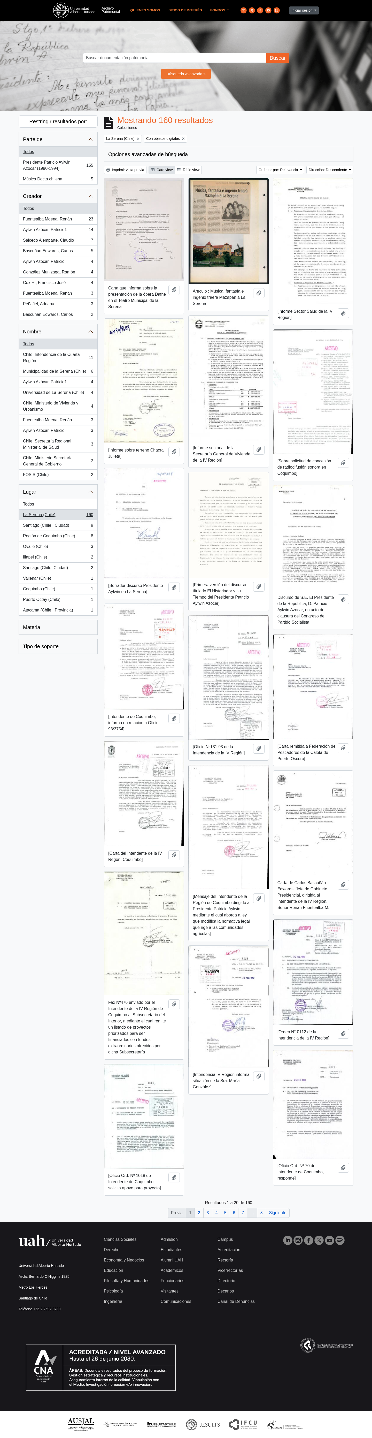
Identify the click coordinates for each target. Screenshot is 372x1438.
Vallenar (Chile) (58, 579)
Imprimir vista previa (125, 170)
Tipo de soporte (41, 646)
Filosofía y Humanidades (126, 1281)
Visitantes (170, 1291)
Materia (31, 627)
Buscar (278, 58)
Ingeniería (113, 1301)
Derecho (111, 1250)
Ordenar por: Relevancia (279, 170)
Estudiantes (171, 1250)
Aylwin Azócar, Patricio (58, 431)
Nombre (32, 331)
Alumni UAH (172, 1260)
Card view (162, 170)
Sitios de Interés (185, 10)
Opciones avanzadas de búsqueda (148, 154)
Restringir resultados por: (58, 121)
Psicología (113, 1291)
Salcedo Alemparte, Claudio (58, 241)
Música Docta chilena (58, 180)
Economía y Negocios (124, 1260)
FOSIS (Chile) (58, 476)
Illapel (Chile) (58, 558)
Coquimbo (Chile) (58, 590)
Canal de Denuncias (236, 1301)
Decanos (226, 1291)
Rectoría (225, 1260)
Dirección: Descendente (328, 170)
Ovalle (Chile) (58, 548)
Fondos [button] (218, 10)
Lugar (29, 492)
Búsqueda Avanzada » (186, 74)
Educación (113, 1270)
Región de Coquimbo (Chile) (58, 537)
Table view (188, 170)
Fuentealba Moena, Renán (58, 220)
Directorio (226, 1281)
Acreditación (229, 1250)
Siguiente (277, 1213)
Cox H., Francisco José (58, 284)
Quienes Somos (145, 10)
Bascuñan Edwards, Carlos (58, 252)
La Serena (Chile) (58, 516)
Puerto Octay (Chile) (58, 600)
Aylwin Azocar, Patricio (58, 262)
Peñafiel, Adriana (58, 305)
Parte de (33, 139)
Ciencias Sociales (120, 1239)
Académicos (172, 1270)
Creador (32, 196)
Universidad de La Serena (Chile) (58, 393)
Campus (225, 1239)
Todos (28, 151)
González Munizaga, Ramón (58, 273)
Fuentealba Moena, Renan (58, 294)
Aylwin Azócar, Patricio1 (58, 231)
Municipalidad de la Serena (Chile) (58, 372)
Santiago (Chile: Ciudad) (58, 569)
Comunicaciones (176, 1301)
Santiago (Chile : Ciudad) (58, 526)
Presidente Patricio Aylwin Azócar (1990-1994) (58, 165)
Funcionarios (172, 1281)
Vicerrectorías (230, 1270)
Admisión (169, 1239)
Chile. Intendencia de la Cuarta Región (58, 357)
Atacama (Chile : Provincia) (58, 611)
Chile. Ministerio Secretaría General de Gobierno (58, 461)
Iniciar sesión (302, 10)
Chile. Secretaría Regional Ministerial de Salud (58, 444)
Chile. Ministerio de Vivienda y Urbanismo (58, 406)
